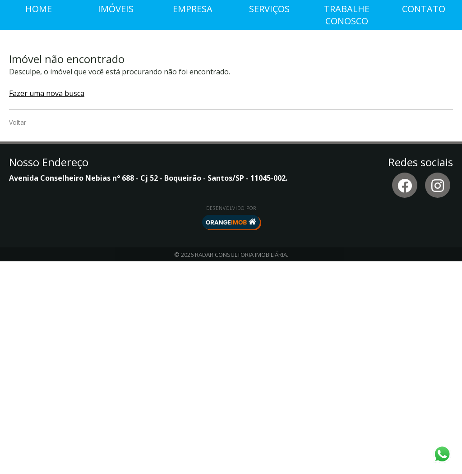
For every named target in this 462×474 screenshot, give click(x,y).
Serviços (269, 221)
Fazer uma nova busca (46, 306)
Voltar (17, 335)
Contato (423, 221)
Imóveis (116, 221)
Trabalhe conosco (347, 227)
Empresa (193, 221)
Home (38, 221)
